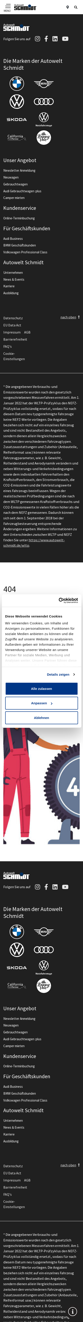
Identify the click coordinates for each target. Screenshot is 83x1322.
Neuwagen (11, 177)
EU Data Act (12, 325)
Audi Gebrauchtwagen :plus (22, 191)
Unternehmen (13, 272)
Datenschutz (13, 318)
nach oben (68, 317)
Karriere (9, 286)
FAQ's (7, 346)
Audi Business (13, 238)
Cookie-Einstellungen (14, 356)
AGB (27, 332)
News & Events (13, 279)
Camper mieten (14, 198)
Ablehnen (41, 717)
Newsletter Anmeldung (19, 170)
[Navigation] (7, 5)
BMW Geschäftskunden (19, 245)
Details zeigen (58, 674)
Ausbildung (11, 293)
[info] (73, 1311)
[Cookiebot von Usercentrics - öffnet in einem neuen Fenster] (59, 600)
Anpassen (41, 703)
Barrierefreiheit (15, 339)
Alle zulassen (41, 688)
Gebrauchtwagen (15, 184)
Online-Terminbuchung (19, 218)
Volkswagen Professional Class (25, 252)
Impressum (12, 332)
